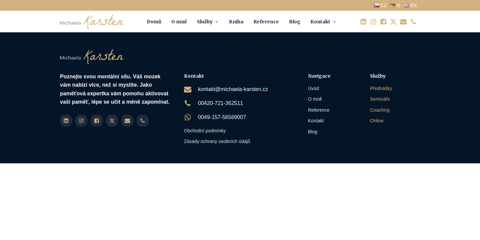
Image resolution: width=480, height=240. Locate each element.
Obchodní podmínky (205, 130)
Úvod (313, 88)
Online (376, 120)
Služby (208, 22)
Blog (294, 22)
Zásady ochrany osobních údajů (217, 141)
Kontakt (323, 22)
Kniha (236, 22)
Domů (154, 22)
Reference (266, 22)
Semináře (380, 99)
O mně (179, 22)
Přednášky (381, 88)
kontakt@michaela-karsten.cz (233, 89)
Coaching (380, 110)
